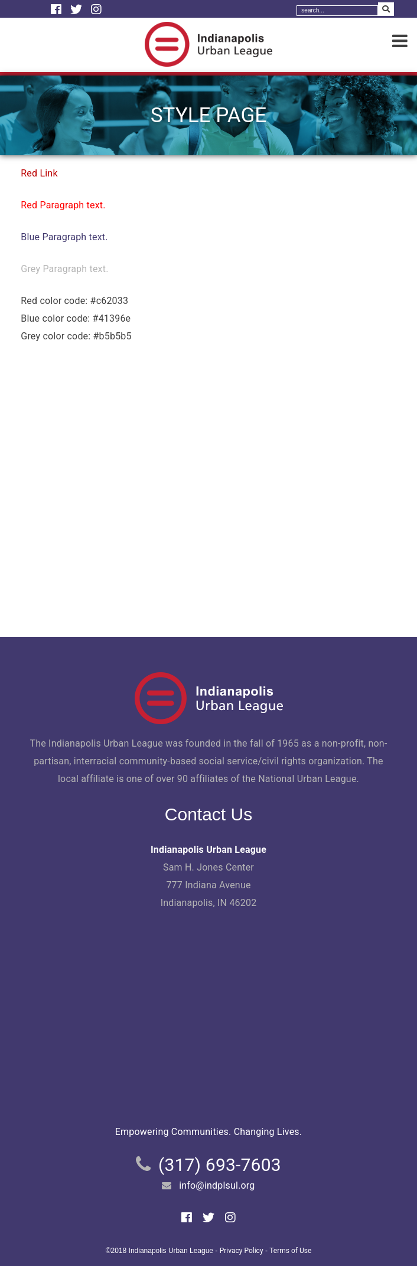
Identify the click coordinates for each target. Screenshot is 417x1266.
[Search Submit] (386, 9)
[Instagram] (96, 9)
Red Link (39, 173)
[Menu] (400, 41)
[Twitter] (77, 9)
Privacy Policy (241, 1251)
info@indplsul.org (217, 1185)
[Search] (337, 10)
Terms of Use (290, 1251)
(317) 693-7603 (219, 1164)
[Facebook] (57, 9)
